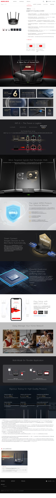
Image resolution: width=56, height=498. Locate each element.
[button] (22, 30)
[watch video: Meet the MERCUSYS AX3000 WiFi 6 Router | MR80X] (40, 46)
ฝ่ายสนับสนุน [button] (21, 1)
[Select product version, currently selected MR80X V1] (30, 9)
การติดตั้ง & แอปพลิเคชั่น (37, 4)
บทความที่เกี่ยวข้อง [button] (6, 449)
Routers (2, 4)
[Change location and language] (50, 1)
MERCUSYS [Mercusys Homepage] (5, 1)
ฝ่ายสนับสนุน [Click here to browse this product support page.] (52, 4)
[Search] (43, 1)
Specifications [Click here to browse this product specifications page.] (45, 4)
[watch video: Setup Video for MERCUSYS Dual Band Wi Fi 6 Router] (31, 46)
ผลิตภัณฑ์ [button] (15, 1)
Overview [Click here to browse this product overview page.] (29, 4)
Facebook (4, 486)
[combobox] (30, 9)
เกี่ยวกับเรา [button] (28, 1)
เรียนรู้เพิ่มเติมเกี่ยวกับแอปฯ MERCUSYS (40, 315)
